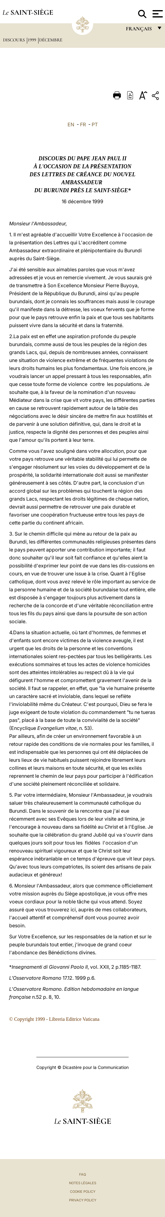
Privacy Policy (82, 1200)
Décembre (50, 40)
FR (83, 124)
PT (95, 124)
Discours (14, 40)
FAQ (82, 1174)
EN (71, 124)
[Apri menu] (157, 14)
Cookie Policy (82, 1191)
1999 (32, 40)
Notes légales (82, 1183)
